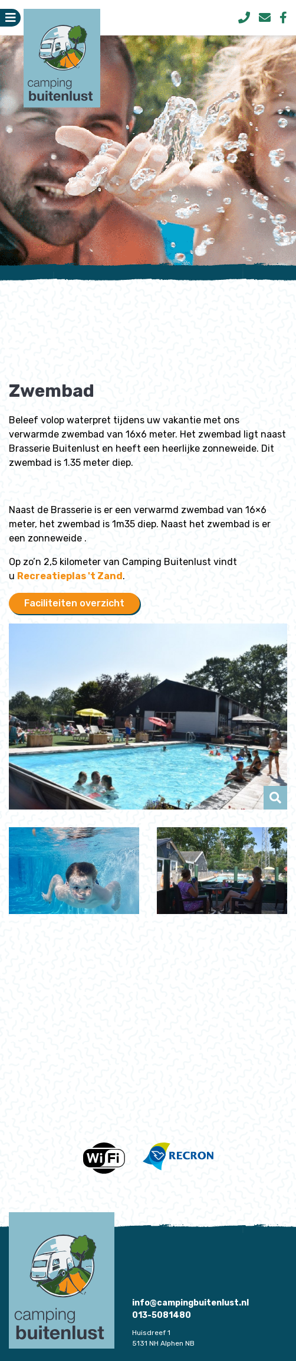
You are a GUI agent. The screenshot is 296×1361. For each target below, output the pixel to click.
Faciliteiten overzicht (74, 603)
